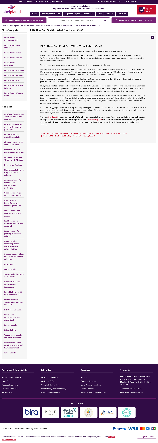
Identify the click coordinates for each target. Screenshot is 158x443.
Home (34, 13)
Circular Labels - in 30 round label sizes (13, 143)
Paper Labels (10, 269)
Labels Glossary (87, 388)
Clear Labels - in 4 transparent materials (14, 150)
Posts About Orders (53, 26)
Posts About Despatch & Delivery (13, 38)
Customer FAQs (47, 381)
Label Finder (7, 381)
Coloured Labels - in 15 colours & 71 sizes (13, 158)
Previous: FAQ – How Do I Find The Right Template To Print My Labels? (67, 136)
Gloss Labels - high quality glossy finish (13, 194)
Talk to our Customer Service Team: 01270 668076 (117, 2)
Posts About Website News (13, 94)
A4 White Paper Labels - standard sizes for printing (14, 116)
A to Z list (7, 106)
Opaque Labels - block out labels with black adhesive (14, 256)
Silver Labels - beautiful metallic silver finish (12, 317)
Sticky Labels (10, 330)
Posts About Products (14, 70)
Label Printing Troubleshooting (53, 388)
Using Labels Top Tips (50, 385)
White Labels (10, 353)
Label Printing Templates (91, 385)
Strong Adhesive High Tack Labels (14, 275)
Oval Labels (9, 264)
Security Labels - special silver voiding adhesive (13, 302)
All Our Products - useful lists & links (12, 135)
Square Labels (10, 325)
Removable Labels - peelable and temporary (12, 284)
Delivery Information (10, 388)
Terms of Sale (20, 428)
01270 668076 (136, 389)
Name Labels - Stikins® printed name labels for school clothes (11, 245)
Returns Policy (8, 392)
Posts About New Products (12, 46)
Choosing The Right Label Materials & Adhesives (26, 26)
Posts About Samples (13, 75)
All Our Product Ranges (11, 377)
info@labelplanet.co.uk (134, 392)
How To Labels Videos (50, 392)
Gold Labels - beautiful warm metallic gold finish (12, 203)
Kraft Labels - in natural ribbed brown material (13, 223)
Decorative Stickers (13, 165)
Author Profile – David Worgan (93, 392)
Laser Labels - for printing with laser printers (12, 233)
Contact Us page (94, 119)
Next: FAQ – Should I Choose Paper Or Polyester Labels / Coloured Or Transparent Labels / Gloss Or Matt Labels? (83, 133)
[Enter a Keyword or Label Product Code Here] (79, 20)
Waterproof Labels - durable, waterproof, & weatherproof (13, 345)
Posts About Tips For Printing (13, 86)
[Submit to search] (105, 20)
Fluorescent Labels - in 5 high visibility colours (14, 172)
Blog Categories (10, 30)
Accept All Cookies (147, 437)
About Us (84, 377)
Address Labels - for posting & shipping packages (13, 127)
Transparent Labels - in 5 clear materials (13, 336)
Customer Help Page (49, 377)
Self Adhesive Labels (13, 310)
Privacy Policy (32, 428)
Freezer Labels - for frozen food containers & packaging (13, 184)
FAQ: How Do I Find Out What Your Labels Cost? (82, 26)
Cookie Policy (7, 428)
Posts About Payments (9, 64)
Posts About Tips (12, 80)
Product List (53, 117)
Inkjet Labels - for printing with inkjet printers (13, 213)
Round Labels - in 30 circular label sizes (13, 293)
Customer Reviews (88, 381)
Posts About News (12, 53)
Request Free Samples (11, 385)
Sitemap (43, 428)
